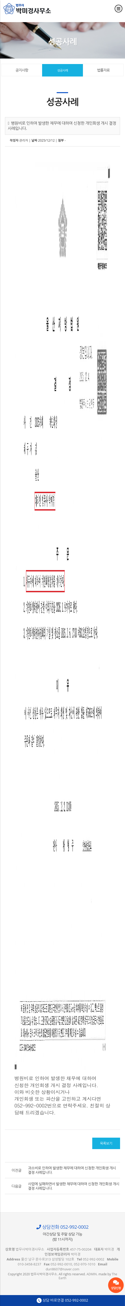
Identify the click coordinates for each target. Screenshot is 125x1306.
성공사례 (62, 70)
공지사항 (22, 70)
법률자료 (103, 70)
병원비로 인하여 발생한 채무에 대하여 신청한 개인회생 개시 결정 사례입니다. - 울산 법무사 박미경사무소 (27, 9)
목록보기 (106, 1143)
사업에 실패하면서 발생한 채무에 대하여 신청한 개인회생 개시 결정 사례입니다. (73, 1186)
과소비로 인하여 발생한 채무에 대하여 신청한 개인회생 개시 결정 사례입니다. (72, 1170)
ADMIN (92, 1274)
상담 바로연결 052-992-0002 (62, 1300)
